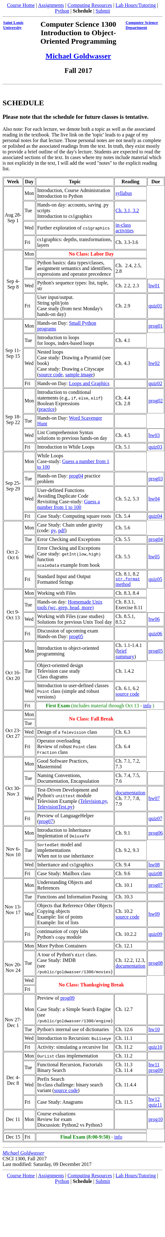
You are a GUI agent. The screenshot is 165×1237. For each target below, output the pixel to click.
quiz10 (155, 1048)
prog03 (156, 478)
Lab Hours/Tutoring (136, 5)
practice (47, 409)
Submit (103, 11)
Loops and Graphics (89, 383)
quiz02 (155, 383)
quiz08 (155, 874)
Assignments (51, 5)
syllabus (123, 193)
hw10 (154, 1030)
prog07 (46, 822)
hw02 (154, 363)
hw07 (154, 799)
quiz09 (155, 935)
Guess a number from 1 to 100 (68, 504)
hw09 (154, 915)
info (147, 706)
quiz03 (155, 447)
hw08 (154, 865)
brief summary (124, 654)
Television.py (93, 802)
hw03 (154, 435)
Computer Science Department (141, 25)
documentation (130, 793)
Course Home (21, 5)
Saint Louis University (13, 25)
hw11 (154, 1065)
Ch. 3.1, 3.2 (127, 210)
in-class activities (124, 227)
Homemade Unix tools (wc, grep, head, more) (69, 605)
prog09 (67, 999)
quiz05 (155, 579)
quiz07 (155, 819)
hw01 (154, 285)
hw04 (154, 498)
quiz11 (155, 1105)
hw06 (154, 620)
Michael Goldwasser (78, 56)
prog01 (156, 326)
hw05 (154, 556)
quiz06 (155, 634)
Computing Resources (90, 5)
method (127, 582)
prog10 (156, 1120)
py (53, 530)
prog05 (76, 637)
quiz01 (155, 305)
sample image (79, 374)
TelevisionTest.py (55, 807)
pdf (61, 530)
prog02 (156, 400)
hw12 (154, 1100)
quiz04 (155, 516)
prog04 (76, 475)
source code (51, 374)
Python (62, 11)
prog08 (156, 964)
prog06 (156, 834)
